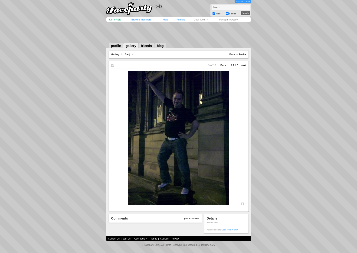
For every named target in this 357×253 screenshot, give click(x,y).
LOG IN (239, 1)
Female (181, 19)
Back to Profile (237, 54)
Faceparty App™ (228, 19)
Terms (154, 238)
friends (146, 46)
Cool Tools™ (201, 19)
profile (116, 46)
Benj (127, 54)
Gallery (115, 54)
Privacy (175, 238)
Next (243, 65)
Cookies (164, 238)
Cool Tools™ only (230, 230)
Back (223, 65)
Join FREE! (115, 19)
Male (165, 19)
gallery (131, 46)
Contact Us (114, 238)
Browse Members (141, 19)
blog (160, 46)
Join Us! (127, 238)
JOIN (248, 1)
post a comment (191, 218)
